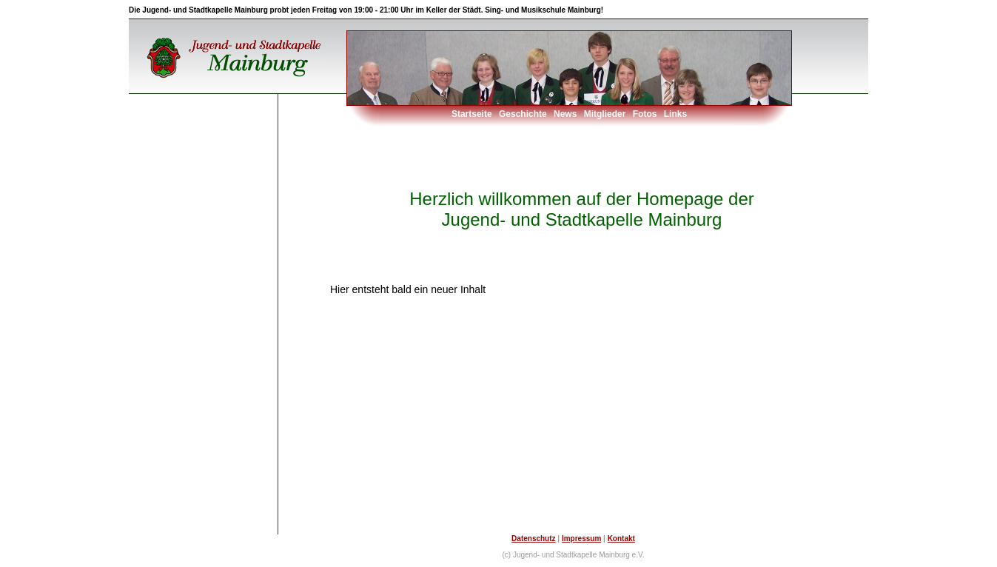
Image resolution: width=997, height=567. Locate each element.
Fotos (645, 114)
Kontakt (621, 538)
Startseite (471, 114)
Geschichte (523, 114)
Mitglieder (605, 114)
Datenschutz (533, 538)
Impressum (581, 538)
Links (675, 114)
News (565, 114)
